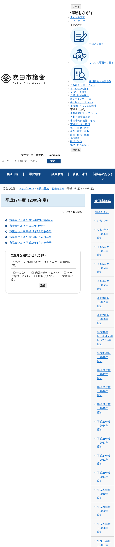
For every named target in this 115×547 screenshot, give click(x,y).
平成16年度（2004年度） (104, 448)
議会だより (58, 41)
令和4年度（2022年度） (103, 137)
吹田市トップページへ (100, 517)
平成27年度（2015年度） (104, 261)
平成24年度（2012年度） (104, 312)
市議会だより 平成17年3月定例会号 (30, 95)
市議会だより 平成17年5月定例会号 (30, 89)
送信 (43, 138)
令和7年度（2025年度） (103, 86)
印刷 (107, 485)
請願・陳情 (80, 26)
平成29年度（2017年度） (104, 226)
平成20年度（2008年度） (104, 380)
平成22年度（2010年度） (104, 346)
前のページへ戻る (101, 491)
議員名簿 (57, 26)
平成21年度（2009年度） (104, 363)
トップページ (26, 41)
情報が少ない (46, 128)
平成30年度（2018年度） (104, 209)
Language (108, 6)
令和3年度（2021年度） (103, 154)
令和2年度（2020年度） (103, 171)
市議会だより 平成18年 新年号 (27, 78)
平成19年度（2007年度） (104, 397)
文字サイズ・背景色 (85, 6)
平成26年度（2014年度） (104, 278)
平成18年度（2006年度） (104, 414)
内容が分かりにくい (47, 125)
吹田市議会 (43, 41)
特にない (21, 125)
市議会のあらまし (102, 28)
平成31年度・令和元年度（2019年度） (105, 190)
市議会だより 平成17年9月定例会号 (30, 84)
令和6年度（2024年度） (103, 103)
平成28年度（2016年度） (104, 244)
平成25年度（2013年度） (104, 295)
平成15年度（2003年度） (104, 465)
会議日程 (12, 26)
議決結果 (35, 26)
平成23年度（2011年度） (104, 329)
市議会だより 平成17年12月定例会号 (31, 73)
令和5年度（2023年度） (103, 120)
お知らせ (102, 73)
